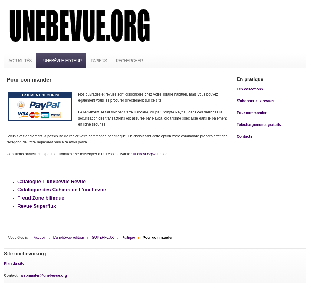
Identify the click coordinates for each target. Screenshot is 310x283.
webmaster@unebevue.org (44, 275)
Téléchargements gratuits (259, 125)
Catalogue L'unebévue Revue (51, 181)
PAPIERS (99, 60)
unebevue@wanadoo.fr (152, 154)
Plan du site (14, 263)
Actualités (19, 60)
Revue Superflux (36, 206)
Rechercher (129, 60)
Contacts (244, 136)
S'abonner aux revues (255, 101)
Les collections (250, 89)
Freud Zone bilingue (40, 197)
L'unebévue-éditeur (61, 60)
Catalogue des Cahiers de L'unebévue (61, 189)
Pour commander (252, 113)
